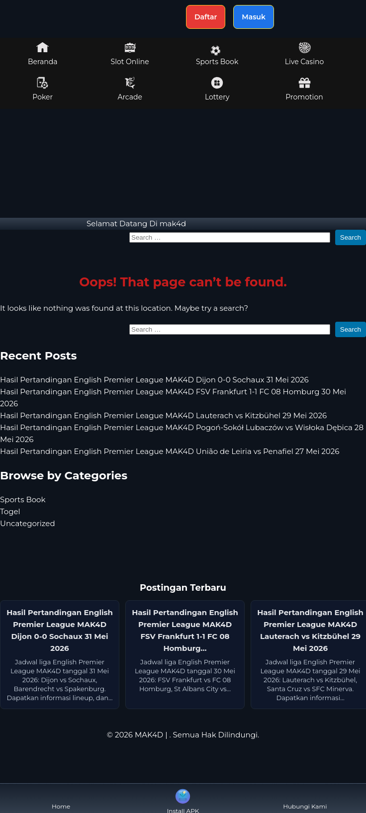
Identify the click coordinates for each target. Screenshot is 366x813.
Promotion (304, 89)
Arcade (129, 89)
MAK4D (149, 734)
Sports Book (217, 55)
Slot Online (130, 53)
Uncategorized (27, 523)
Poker (42, 89)
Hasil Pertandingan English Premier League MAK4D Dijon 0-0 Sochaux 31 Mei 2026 (154, 379)
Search (350, 237)
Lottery (217, 89)
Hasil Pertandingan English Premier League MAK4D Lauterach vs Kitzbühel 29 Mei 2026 (163, 415)
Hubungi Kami (305, 798)
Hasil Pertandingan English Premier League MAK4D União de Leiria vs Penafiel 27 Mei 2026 (169, 451)
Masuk (254, 16)
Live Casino (304, 53)
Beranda (43, 53)
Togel (10, 511)
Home (61, 798)
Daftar (205, 16)
